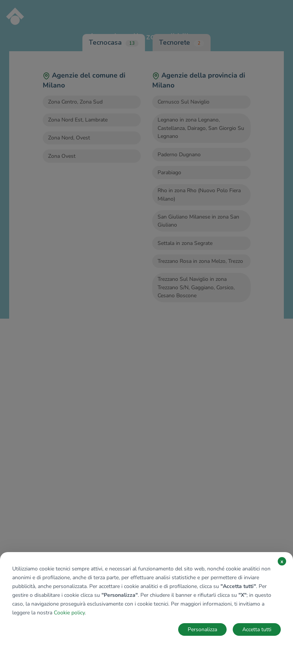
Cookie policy (69, 612)
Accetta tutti (256, 629)
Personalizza (202, 629)
